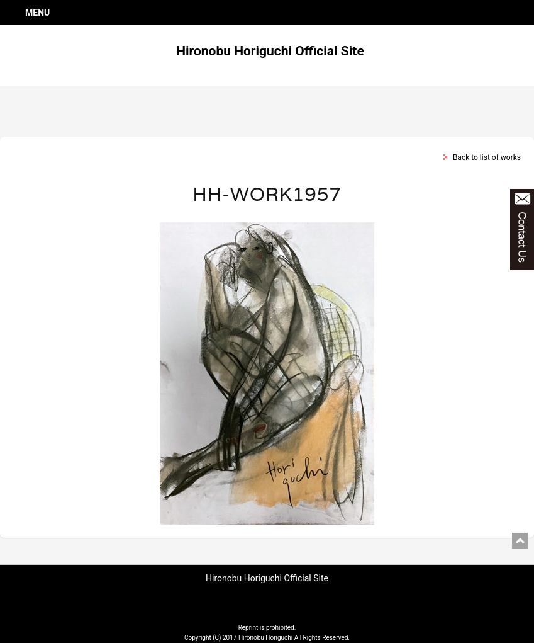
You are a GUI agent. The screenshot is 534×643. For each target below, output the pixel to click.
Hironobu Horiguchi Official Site (270, 51)
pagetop (520, 541)
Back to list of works (487, 157)
